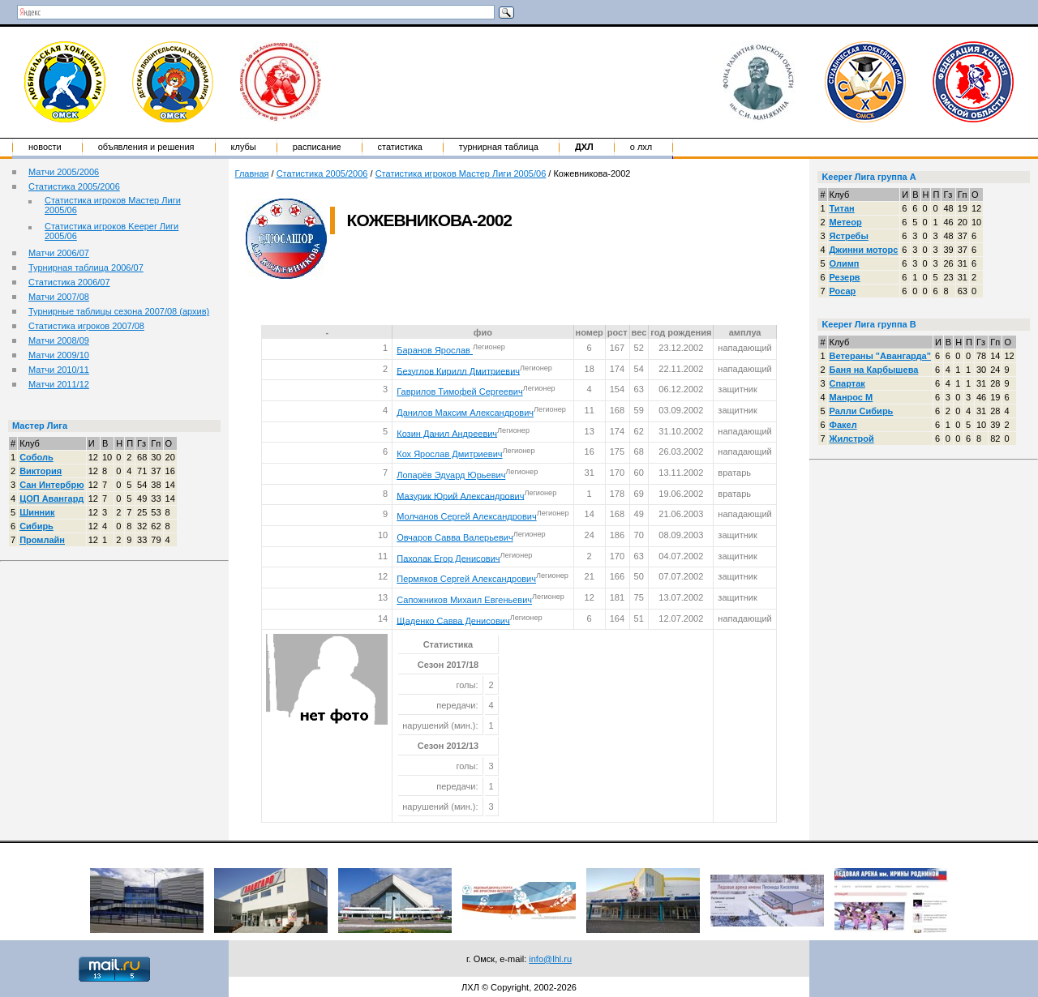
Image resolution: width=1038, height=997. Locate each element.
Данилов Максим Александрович (465, 412)
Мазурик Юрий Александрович (460, 495)
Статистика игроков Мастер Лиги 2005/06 (461, 173)
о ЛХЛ (641, 147)
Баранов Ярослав (435, 350)
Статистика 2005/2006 (74, 186)
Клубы (243, 147)
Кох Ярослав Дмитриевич (449, 454)
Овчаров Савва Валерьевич (455, 537)
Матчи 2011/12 (58, 384)
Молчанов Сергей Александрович (466, 516)
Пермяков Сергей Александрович (466, 579)
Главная (252, 173)
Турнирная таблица (498, 147)
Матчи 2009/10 (58, 355)
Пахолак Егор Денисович (448, 558)
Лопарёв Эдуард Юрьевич (451, 475)
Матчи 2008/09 (58, 340)
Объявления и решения (146, 147)
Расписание (317, 147)
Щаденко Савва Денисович (453, 620)
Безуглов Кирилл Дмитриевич (458, 370)
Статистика (400, 147)
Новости (45, 147)
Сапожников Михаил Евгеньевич (464, 600)
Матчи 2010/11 (58, 369)
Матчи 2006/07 (58, 253)
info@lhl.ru (550, 959)
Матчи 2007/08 (58, 297)
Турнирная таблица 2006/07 (86, 267)
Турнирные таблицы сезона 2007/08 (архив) (118, 311)
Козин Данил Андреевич (447, 433)
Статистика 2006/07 (69, 282)
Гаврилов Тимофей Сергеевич (459, 391)
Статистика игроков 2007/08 (86, 326)
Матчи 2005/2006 (63, 172)
